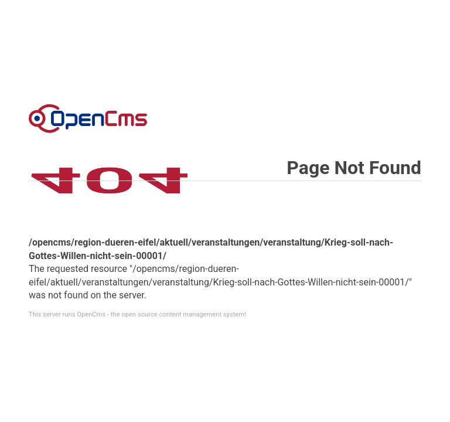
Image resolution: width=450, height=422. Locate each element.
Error (88, 118)
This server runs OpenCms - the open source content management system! (137, 314)
